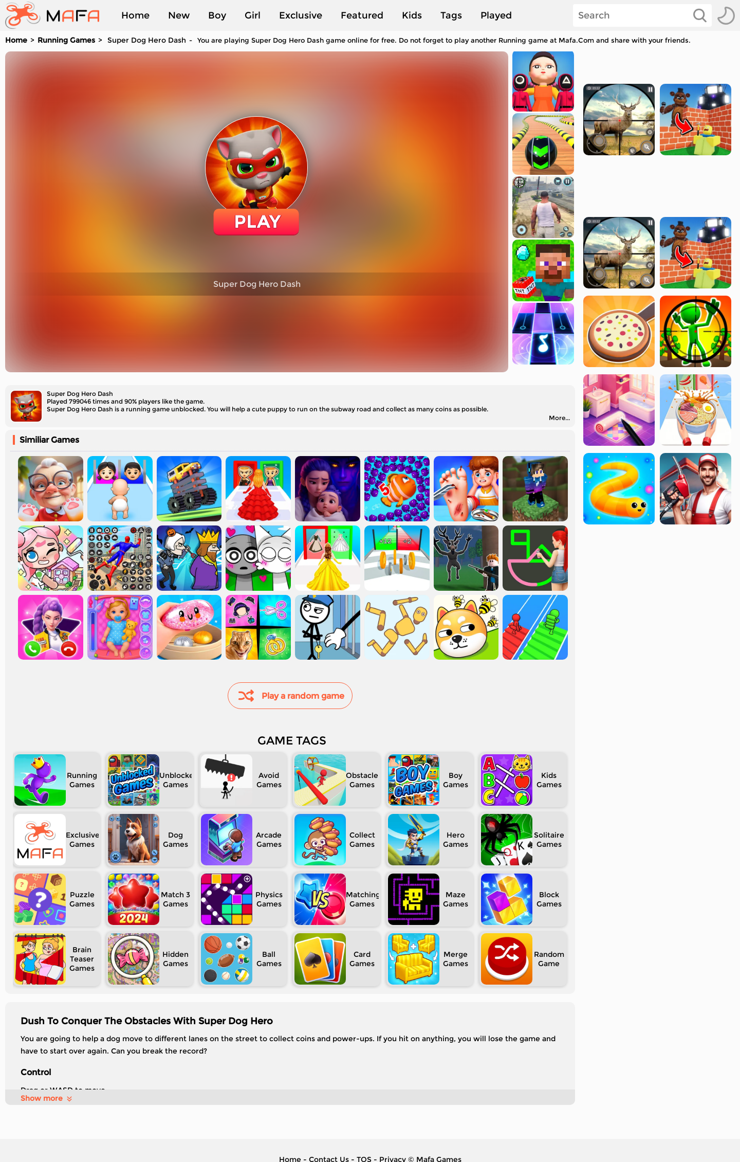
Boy (217, 15)
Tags (451, 15)
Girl (253, 15)
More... (559, 418)
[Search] (642, 15)
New (179, 15)
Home (135, 15)
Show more (47, 1098)
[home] (57, 15)
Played (496, 15)
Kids (412, 15)
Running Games (66, 40)
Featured (362, 15)
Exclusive (300, 15)
